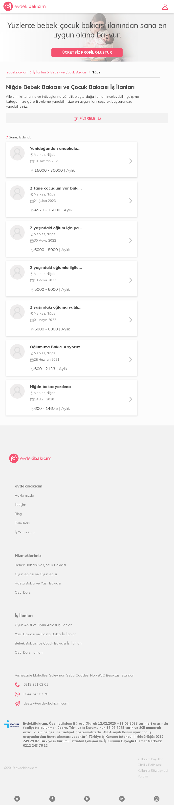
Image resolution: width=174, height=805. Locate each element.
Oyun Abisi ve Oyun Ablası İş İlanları (43, 625)
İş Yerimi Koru (25, 532)
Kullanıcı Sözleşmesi (153, 771)
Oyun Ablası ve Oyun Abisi (36, 574)
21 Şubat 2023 (43, 201)
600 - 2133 (48, 368)
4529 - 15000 (51, 210)
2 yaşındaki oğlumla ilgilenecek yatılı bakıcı (56, 267)
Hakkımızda (24, 495)
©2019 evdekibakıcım (20, 768)
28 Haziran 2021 (44, 359)
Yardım (143, 776)
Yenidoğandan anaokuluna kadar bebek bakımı (56, 148)
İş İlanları (39, 72)
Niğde (96, 72)
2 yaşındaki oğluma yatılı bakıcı (56, 307)
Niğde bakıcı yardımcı (50, 386)
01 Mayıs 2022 (43, 320)
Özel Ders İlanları (29, 652)
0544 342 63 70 (35, 694)
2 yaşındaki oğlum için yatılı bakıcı (56, 227)
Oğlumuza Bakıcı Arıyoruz (55, 346)
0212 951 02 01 (35, 684)
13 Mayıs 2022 (43, 280)
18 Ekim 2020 (42, 399)
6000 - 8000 (50, 249)
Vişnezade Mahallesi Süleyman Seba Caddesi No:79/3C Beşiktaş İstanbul (74, 675)
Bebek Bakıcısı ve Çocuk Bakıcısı (40, 565)
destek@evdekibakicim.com (45, 703)
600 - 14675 (50, 408)
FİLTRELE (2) (90, 118)
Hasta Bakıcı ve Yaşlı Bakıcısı (38, 583)
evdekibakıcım (17, 72)
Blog (18, 514)
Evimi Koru (22, 523)
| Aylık (69, 170)
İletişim (20, 504)
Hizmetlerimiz (28, 555)
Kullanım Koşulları (151, 759)
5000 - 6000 (50, 289)
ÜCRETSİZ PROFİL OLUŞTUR (87, 52)
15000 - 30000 (52, 170)
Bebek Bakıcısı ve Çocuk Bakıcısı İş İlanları (48, 643)
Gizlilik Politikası (150, 765)
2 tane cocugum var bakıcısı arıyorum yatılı (56, 188)
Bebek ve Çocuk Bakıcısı (68, 72)
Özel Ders (23, 592)
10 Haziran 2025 (44, 161)
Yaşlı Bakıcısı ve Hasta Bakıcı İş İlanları (46, 634)
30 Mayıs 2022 (43, 240)
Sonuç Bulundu (20, 137)
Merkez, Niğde (43, 155)
